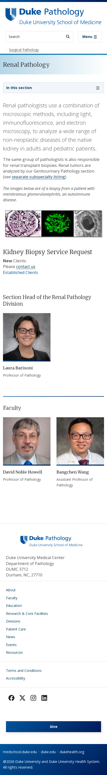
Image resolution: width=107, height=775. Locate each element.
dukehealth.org (72, 751)
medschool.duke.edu (20, 751)
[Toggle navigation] (90, 36)
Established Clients (20, 272)
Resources (14, 652)
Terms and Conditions (24, 670)
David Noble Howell (22, 472)
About (11, 590)
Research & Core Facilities (27, 613)
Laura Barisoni (18, 367)
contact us (25, 266)
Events (11, 644)
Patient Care (16, 629)
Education (14, 605)
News (10, 636)
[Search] (67, 36)
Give (53, 726)
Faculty (11, 598)
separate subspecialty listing (38, 176)
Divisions (13, 621)
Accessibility (15, 678)
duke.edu (48, 751)
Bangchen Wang (72, 472)
